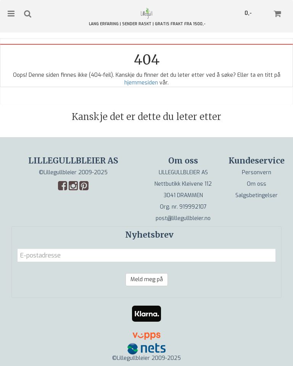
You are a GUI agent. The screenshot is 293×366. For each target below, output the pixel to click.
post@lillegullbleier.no (183, 218)
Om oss (256, 184)
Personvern (256, 172)
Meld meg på (146, 279)
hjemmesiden (141, 82)
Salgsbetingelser (256, 195)
